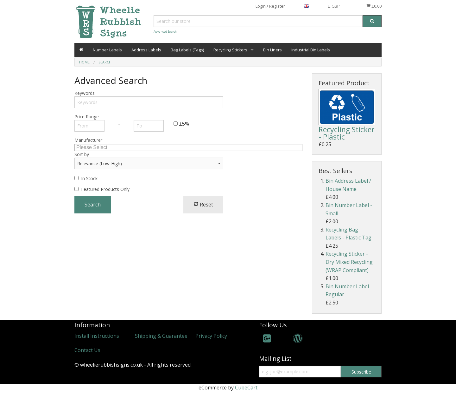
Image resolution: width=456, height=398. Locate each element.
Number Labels (107, 50)
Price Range (86, 117)
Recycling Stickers (230, 50)
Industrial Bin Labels (310, 50)
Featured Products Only (105, 189)
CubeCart (246, 387)
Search (104, 62)
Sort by (81, 154)
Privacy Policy (211, 335)
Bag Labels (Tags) (187, 50)
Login (261, 6)
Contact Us (87, 350)
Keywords (84, 93)
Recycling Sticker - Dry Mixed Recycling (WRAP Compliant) (349, 261)
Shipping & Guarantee (161, 335)
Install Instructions (96, 335)
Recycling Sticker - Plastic (347, 133)
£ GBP (334, 6)
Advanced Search (165, 31)
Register (277, 6)
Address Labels (146, 50)
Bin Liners (272, 50)
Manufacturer (88, 140)
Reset (203, 204)
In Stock (89, 178)
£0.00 (374, 6)
